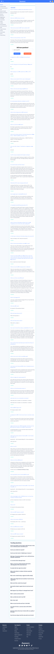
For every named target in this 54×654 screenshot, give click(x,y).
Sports (1, 33)
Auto (1, 9)
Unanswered (5, 630)
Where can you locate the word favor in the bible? (20, 603)
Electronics (2, 15)
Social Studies (2, 32)
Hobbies (1, 22)
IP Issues (40, 638)
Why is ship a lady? (14, 600)
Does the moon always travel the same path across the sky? (22, 615)
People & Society (3, 29)
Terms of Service (41, 630)
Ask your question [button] (28, 53)
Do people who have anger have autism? (18, 568)
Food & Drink (2, 19)
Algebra (16, 627)
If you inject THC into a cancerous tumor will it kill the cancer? (20, 607)
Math (1, 27)
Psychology (16, 636)
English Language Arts (18, 634)
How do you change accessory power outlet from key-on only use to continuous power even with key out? (22, 546)
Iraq (15, 322)
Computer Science (18, 638)
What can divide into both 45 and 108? (17, 597)
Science (1, 30)
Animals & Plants (3, 6)
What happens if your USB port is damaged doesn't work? (21, 590)
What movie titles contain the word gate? (18, 583)
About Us (40, 627)
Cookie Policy (41, 636)
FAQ (27, 636)
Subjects (1, 4)
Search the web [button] (17, 53)
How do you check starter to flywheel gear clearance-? (21, 553)
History (1, 21)
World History (17, 632)
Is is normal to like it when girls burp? (17, 560)
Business (1, 14)
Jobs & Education (3, 24)
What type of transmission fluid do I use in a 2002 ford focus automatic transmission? (22, 557)
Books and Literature (3, 12)
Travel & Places (2, 35)
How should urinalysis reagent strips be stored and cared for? (21, 587)
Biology (16, 630)
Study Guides (29, 632)
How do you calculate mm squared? (17, 549)
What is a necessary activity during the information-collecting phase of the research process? (20, 564)
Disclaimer (40, 634)
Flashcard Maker (29, 630)
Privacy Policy (41, 632)
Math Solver (29, 634)
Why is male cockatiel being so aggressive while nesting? (21, 575)
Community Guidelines (30, 627)
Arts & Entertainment (3, 8)
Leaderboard (5, 627)
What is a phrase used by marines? (17, 593)
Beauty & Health (3, 11)
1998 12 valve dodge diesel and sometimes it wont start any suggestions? (22, 579)
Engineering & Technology (2, 18)
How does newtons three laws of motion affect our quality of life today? (22, 611)
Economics (16, 640)
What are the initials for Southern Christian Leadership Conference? (21, 572)
